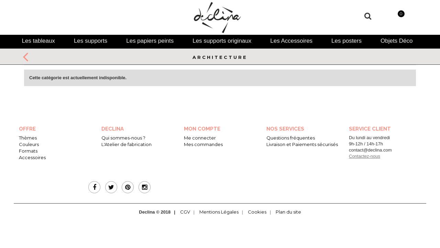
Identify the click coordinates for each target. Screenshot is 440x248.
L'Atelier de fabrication (126, 144)
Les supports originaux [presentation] (221, 41)
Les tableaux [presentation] (38, 41)
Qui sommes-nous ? (123, 138)
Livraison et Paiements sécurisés (302, 144)
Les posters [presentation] (346, 41)
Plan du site (288, 212)
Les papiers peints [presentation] (150, 41)
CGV (185, 212)
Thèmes (28, 138)
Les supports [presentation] (90, 41)
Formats (28, 151)
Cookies (257, 212)
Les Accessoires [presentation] (291, 41)
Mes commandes (203, 144)
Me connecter (200, 138)
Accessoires (32, 157)
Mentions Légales (219, 212)
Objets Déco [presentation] (397, 41)
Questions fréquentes (290, 138)
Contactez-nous (364, 156)
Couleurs (29, 144)
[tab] (38, 41)
